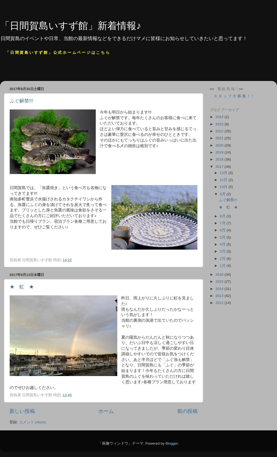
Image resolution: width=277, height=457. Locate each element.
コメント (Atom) (32, 422)
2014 (220, 289)
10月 (224, 187)
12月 (224, 173)
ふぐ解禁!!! (21, 101)
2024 (220, 117)
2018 (220, 159)
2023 (220, 124)
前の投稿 (187, 411)
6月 (223, 230)
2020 (220, 145)
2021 (220, 138)
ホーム (106, 411)
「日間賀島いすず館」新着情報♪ (70, 25)
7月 (223, 223)
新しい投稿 (22, 411)
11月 (224, 180)
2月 (223, 259)
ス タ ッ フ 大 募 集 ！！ (232, 96)
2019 (220, 152)
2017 (220, 167)
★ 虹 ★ (22, 286)
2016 (220, 274)
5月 (223, 237)
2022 (220, 131)
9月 (223, 194)
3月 (223, 251)
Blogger (171, 443)
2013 (220, 296)
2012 (220, 303)
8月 (223, 216)
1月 (223, 266)
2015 (220, 281)
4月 (223, 244)
